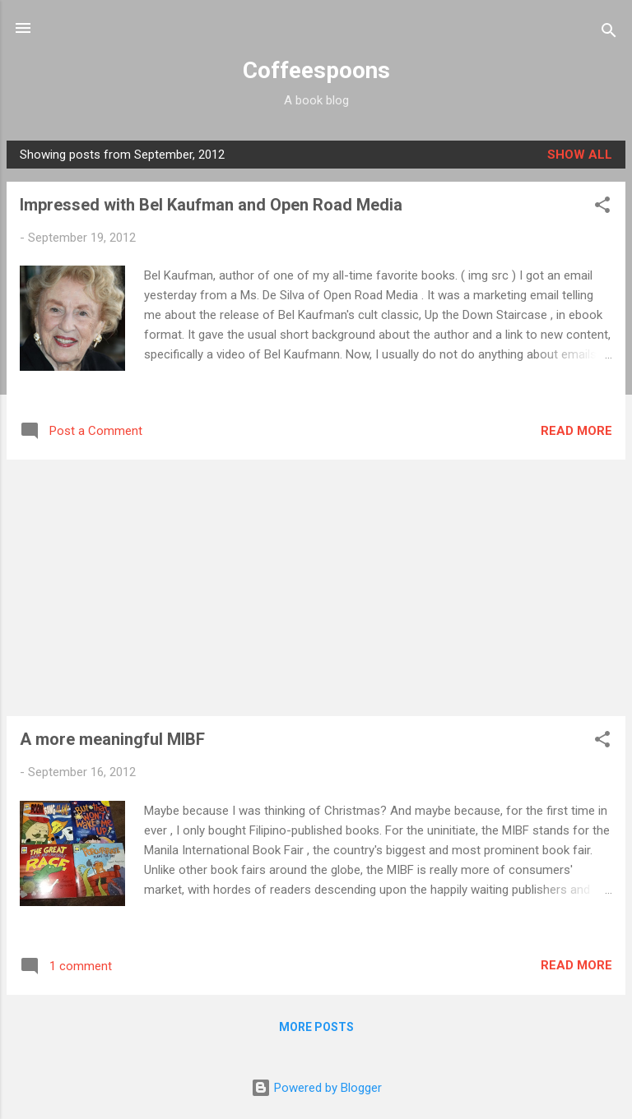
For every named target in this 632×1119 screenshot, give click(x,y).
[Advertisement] (316, 588)
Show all (579, 154)
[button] (602, 207)
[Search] (609, 33)
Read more (576, 430)
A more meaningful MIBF (112, 739)
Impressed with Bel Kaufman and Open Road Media (211, 205)
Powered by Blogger (316, 1087)
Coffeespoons (316, 70)
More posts (316, 1026)
